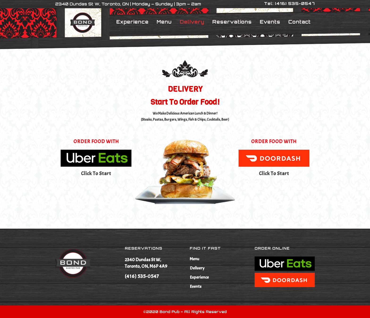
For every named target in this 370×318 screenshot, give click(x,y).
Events (196, 286)
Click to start (96, 173)
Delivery (197, 268)
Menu (194, 259)
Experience (199, 277)
